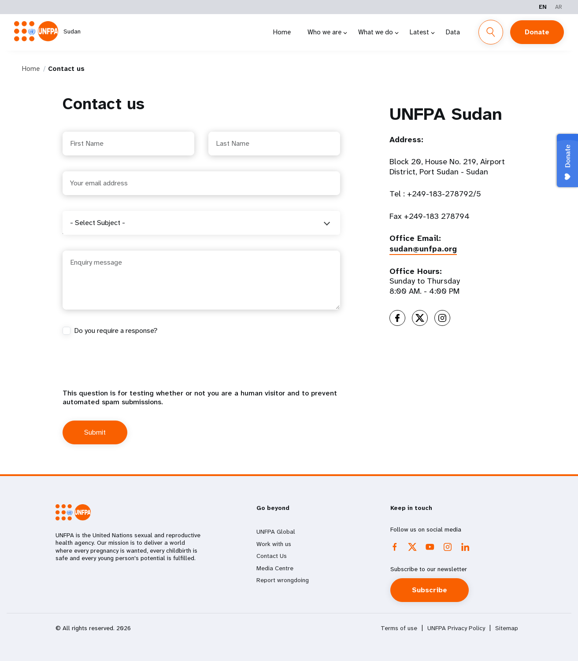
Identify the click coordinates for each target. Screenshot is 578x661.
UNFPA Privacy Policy (456, 628)
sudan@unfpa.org (423, 249)
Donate (537, 32)
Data (453, 32)
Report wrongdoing (282, 580)
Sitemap (506, 628)
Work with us (273, 544)
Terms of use (399, 628)
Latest (419, 32)
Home (282, 32)
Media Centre (274, 568)
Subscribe (429, 590)
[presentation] (129, 372)
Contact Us (271, 556)
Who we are (324, 32)
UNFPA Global (275, 531)
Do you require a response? (115, 330)
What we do (375, 32)
